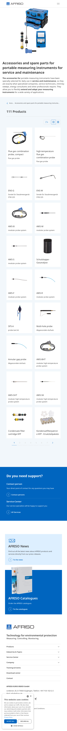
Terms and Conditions (37, 708)
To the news (18, 560)
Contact (9, 678)
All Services (16, 512)
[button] (17, 726)
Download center (13, 673)
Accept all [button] (10, 721)
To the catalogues (20, 609)
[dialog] (18, 711)
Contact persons (18, 495)
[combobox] (47, 122)
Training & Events (13, 668)
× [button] (30, 696)
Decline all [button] (25, 721)
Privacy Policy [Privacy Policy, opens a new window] (8, 717)
